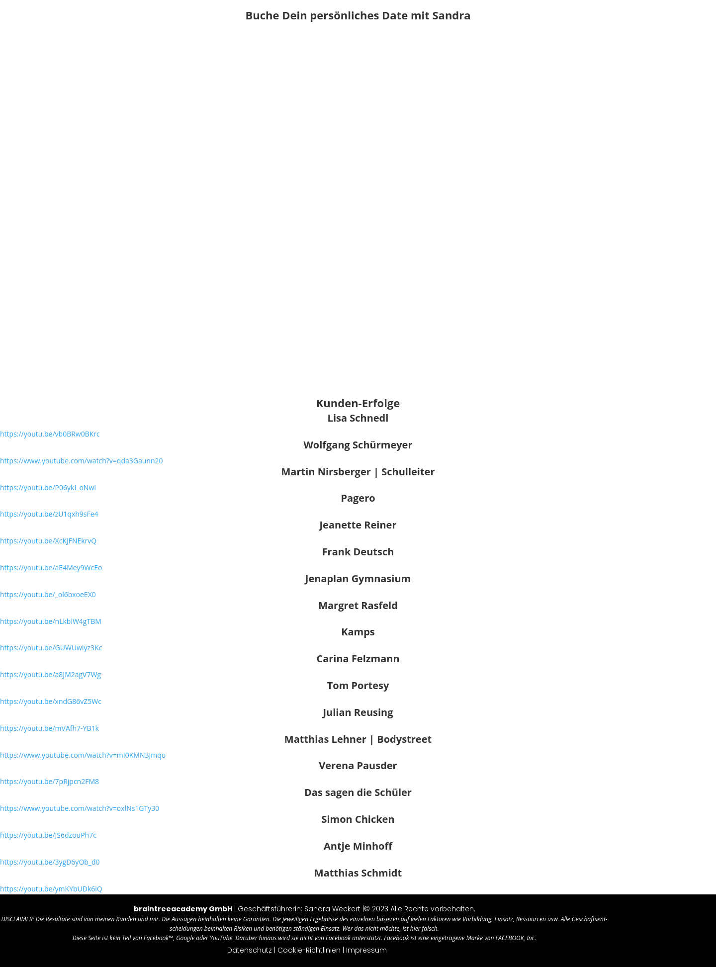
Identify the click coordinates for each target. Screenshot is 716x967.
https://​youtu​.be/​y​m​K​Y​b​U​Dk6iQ (51, 888)
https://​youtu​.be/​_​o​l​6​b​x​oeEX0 (48, 594)
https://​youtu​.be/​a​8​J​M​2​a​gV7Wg (50, 674)
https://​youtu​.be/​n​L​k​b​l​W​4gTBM (50, 621)
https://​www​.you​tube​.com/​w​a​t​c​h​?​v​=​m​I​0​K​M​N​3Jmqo (83, 755)
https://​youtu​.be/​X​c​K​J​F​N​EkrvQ (48, 540)
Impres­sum (366, 950)
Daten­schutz (249, 950)
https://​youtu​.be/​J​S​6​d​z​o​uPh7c (48, 835)
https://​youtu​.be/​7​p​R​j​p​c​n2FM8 (49, 781)
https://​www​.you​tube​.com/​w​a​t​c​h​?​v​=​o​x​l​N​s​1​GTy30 (79, 808)
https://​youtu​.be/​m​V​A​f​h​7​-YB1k (49, 728)
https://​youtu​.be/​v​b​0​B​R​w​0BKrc (50, 434)
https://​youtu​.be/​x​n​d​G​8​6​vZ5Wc (50, 701)
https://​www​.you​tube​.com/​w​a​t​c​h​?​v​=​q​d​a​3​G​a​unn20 (81, 460)
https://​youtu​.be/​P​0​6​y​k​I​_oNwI (48, 487)
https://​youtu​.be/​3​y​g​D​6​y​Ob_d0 (50, 862)
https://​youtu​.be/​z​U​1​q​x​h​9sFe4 (49, 514)
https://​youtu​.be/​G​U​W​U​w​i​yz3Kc (51, 647)
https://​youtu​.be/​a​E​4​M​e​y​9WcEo (51, 567)
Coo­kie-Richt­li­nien (309, 950)
